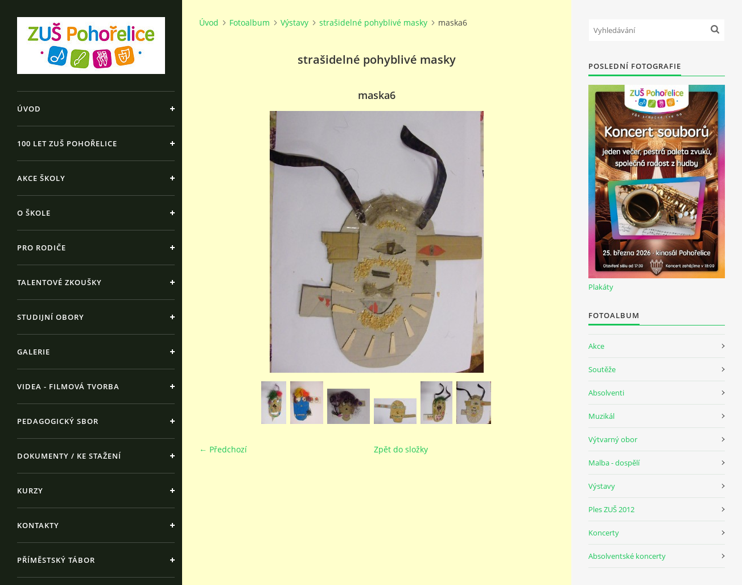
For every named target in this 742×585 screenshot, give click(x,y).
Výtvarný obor (612, 439)
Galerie (33, 352)
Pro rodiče (41, 247)
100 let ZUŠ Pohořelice (67, 143)
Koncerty (603, 533)
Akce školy (41, 178)
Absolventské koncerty (627, 556)
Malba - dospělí (614, 463)
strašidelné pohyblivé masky (373, 22)
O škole (34, 213)
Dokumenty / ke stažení (69, 456)
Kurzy (30, 490)
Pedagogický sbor (57, 421)
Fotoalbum (249, 22)
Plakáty (600, 287)
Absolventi (606, 393)
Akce (596, 346)
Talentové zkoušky (59, 282)
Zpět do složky (401, 449)
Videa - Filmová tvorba (68, 386)
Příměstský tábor (56, 560)
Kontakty (38, 525)
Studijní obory (50, 317)
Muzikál (601, 416)
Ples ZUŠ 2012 (611, 509)
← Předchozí (223, 449)
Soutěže (602, 369)
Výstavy (294, 22)
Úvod (29, 109)
